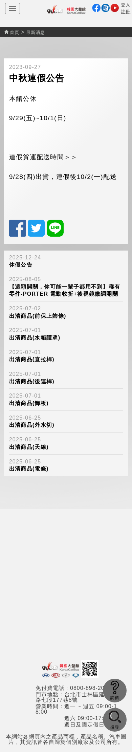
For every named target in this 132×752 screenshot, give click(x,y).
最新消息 (35, 32)
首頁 (11, 32)
